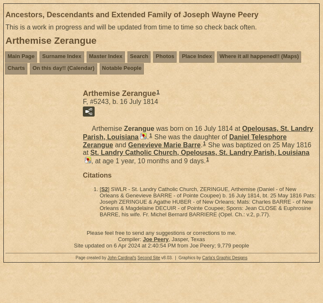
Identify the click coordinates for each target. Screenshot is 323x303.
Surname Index (61, 56)
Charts (16, 68)
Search (139, 56)
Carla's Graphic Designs (225, 257)
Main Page (21, 56)
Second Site (149, 257)
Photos (165, 56)
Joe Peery (156, 239)
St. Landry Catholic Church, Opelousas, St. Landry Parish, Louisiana (200, 152)
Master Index (105, 56)
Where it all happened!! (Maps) (259, 56)
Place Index (197, 56)
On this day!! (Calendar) (63, 68)
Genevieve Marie (164, 145)
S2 (104, 189)
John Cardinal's (121, 257)
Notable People (122, 68)
